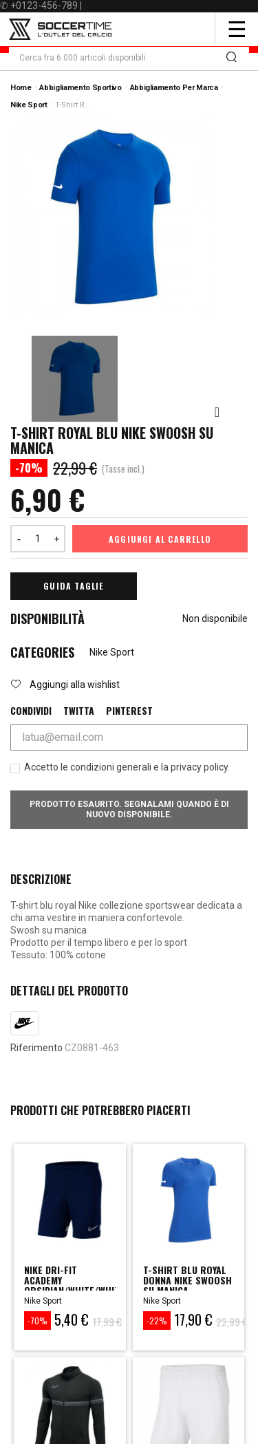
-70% (37, 1320)
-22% (157, 1320)
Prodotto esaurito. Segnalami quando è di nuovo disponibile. (129, 809)
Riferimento (36, 1047)
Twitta (78, 710)
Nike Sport (111, 652)
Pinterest (129, 710)
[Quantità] (37, 538)
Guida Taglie (73, 586)
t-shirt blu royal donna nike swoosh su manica (187, 1280)
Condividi (31, 710)
